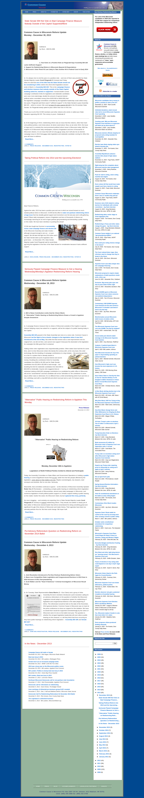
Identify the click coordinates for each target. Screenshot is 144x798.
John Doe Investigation (38, 631)
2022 (99, 666)
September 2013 (105, 733)
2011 (99, 763)
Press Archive (105, 632)
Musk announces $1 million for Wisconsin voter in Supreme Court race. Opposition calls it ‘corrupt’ (107, 444)
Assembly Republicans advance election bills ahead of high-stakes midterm (106, 156)
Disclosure (34, 257)
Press (34, 11)
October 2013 (104, 730)
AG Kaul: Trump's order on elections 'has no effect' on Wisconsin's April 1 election (106, 423)
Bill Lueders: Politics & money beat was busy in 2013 (46, 671)
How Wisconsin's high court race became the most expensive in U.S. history (106, 366)
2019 (99, 675)
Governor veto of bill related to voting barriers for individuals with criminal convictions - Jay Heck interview (107, 205)
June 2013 (103, 742)
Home (26, 11)
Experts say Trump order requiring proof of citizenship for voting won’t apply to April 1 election (106, 467)
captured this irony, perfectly (75, 496)
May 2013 (102, 745)
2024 (99, 660)
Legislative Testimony (88, 786)
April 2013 (103, 748)
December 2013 (104, 695)
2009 (99, 769)
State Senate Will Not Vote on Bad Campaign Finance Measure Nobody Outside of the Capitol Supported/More (53, 22)
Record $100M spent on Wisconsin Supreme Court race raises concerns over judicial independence (106, 294)
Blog (55, 786)
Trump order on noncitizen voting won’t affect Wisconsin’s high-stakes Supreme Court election (107, 456)
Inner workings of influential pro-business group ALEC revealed (49, 689)
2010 (99, 766)
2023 (99, 663)
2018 (99, 678)
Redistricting (59, 145)
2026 (99, 654)
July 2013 (102, 739)
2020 (99, 672)
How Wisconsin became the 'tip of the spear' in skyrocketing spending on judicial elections (107, 355)
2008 (99, 772)
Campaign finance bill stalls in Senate (41, 652)
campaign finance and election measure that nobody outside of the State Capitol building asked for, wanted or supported (47, 89)
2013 (99, 692)
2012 (99, 760)
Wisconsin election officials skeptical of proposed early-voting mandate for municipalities (107, 135)
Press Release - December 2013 (41, 145)
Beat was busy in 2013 (36, 657)
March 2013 (103, 751)
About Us (43, 11)
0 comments (29, 144)
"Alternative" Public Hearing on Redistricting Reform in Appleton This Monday (56, 401)
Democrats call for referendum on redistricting (44, 685)
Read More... (29, 139)
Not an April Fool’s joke (102, 477)
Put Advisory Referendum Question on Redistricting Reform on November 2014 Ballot (53, 532)
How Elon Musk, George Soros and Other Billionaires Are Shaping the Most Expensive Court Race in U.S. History (107, 412)
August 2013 (103, 736)
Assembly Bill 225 (42, 87)
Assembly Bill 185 (71, 619)
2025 (99, 657)
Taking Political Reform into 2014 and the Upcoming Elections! (53, 158)
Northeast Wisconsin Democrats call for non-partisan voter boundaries (51, 680)
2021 (99, 669)
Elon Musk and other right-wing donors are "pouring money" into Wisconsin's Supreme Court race (107, 554)
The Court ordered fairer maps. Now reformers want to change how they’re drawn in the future (107, 254)
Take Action (86, 11)
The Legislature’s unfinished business (41, 698)
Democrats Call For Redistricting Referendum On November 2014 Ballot (52, 694)
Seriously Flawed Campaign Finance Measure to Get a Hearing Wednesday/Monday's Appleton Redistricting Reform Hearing (53, 270)
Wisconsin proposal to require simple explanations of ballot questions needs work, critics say (107, 275)
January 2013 (104, 757)
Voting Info (65, 11)
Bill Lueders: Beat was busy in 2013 (40, 675)
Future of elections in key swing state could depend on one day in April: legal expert (107, 564)
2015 (99, 687)
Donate (76, 11)
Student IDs (54, 11)
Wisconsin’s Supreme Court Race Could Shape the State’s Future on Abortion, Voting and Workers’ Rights (107, 535)
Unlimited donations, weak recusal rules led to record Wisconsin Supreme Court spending (107, 112)
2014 (99, 689)
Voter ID (68, 145)
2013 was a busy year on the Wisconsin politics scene (46, 666)
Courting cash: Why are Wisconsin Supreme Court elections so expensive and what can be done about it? (107, 123)
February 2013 (104, 754)
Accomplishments (68, 786)
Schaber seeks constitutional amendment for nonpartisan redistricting (104, 524)
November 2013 (104, 727)
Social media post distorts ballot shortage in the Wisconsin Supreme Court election (106, 338)
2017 (99, 681)
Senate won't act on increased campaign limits (44, 661)
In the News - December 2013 (38, 644)
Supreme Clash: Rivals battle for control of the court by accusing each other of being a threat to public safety (107, 514)
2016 (99, 684)
